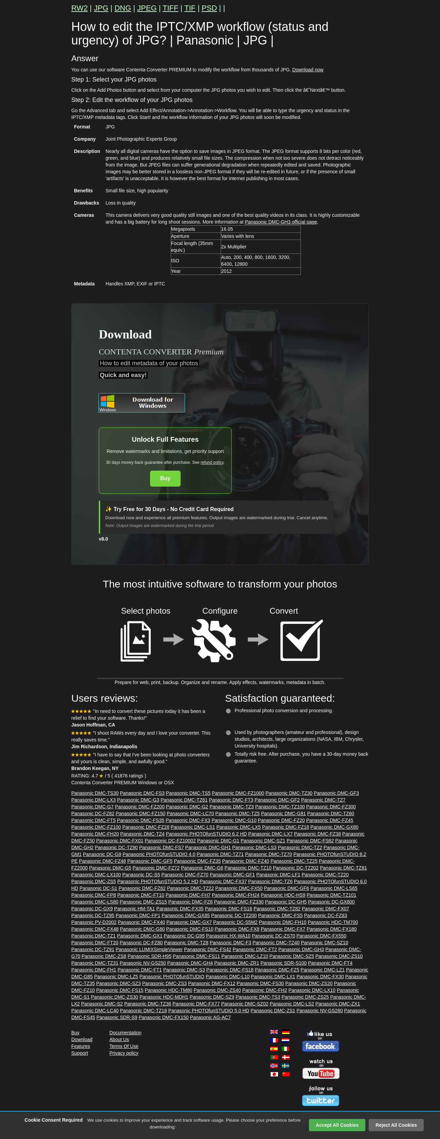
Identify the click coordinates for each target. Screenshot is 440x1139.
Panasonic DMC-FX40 (141, 922)
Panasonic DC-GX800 (331, 902)
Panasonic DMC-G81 (283, 813)
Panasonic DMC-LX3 (93, 800)
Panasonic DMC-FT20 (94, 942)
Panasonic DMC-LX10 (312, 990)
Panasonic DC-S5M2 (235, 922)
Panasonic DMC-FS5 (280, 915)
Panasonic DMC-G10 (234, 820)
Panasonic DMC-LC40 (94, 1010)
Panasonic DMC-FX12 (211, 983)
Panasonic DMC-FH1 (93, 969)
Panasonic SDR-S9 (117, 1017)
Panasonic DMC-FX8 (237, 929)
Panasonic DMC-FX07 (325, 908)
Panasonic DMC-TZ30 (289, 793)
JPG (101, 8)
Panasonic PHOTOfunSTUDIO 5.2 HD (157, 881)
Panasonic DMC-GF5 (149, 861)
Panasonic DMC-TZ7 (323, 800)
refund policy (212, 462)
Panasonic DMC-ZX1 (337, 1003)
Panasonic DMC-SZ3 (118, 983)
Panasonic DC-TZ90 (116, 847)
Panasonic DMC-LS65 (334, 888)
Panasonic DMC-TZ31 (94, 963)
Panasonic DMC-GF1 (232, 874)
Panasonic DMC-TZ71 (220, 854)
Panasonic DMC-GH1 (208, 847)
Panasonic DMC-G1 (218, 840)
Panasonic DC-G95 (184, 936)
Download (81, 1039)
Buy (165, 478)
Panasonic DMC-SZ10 (324, 942)
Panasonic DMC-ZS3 (164, 983)
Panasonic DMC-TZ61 (184, 800)
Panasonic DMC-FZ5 (277, 969)
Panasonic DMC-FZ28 (145, 827)
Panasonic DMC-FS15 (119, 990)
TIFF (170, 8)
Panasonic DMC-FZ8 (190, 902)
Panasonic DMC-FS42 (207, 949)
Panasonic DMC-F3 (230, 942)
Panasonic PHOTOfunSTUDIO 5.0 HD (209, 1010)
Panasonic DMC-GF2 (277, 800)
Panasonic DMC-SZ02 (244, 1003)
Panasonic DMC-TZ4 (142, 834)
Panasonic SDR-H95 (149, 956)
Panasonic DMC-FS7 (161, 847)
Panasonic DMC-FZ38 (317, 834)
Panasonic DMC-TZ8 (186, 942)
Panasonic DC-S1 (98, 888)
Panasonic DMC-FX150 (163, 1017)
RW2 (79, 8)
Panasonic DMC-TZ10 (248, 868)
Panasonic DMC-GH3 (301, 949)
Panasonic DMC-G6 (202, 868)
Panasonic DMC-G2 (187, 806)
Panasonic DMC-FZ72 (156, 868)
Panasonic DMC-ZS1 (273, 1010)
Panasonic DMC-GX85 (186, 915)
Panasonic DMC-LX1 (273, 976)
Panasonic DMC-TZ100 (280, 806)
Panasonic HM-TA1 (134, 908)
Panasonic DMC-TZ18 (143, 1010)
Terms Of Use (124, 1046)
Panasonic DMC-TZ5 (237, 813)
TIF (190, 8)
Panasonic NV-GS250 (143, 963)
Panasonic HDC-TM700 (333, 922)
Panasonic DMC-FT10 (140, 895)
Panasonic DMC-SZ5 (292, 956)
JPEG (147, 8)
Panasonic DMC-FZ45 (329, 820)
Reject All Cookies (396, 1125)
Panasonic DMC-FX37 (223, 881)
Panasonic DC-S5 (141, 874)
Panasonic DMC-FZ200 (139, 806)
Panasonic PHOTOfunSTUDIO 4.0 (159, 854)
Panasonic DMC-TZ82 (277, 908)
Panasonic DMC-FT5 (93, 820)
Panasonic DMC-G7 (92, 806)
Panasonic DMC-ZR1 (236, 963)
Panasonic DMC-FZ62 (142, 888)
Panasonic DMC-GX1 (140, 936)
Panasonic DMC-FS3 (142, 793)
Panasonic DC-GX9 (92, 908)
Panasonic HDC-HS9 (283, 895)
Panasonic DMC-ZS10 (339, 956)
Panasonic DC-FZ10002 (170, 840)
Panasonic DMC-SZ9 (212, 997)
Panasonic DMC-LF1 (278, 874)
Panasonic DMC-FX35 (179, 908)
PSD (209, 8)
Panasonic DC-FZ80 (141, 942)
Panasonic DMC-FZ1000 (238, 793)
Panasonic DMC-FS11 (196, 956)
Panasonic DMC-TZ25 (294, 861)
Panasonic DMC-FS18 (230, 969)
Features (80, 1046)
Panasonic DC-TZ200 (234, 915)
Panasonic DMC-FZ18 (285, 827)
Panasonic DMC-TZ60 (330, 813)
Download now (308, 69)
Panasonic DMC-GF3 (336, 793)
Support (79, 1053)
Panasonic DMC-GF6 (286, 888)
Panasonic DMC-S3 (184, 969)
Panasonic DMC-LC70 (190, 813)
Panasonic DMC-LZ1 (322, 969)
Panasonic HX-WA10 (228, 936)
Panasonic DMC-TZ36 (147, 1003)
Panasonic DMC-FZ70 (184, 874)
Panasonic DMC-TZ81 (343, 868)
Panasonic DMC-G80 (142, 929)
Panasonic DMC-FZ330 (238, 902)
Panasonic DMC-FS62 (310, 840)
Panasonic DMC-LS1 (193, 827)
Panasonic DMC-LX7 (270, 834)
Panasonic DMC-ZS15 (143, 902)
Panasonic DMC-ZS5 (93, 881)
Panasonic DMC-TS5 (188, 793)
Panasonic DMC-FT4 (330, 963)
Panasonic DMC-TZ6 (270, 881)
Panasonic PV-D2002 (93, 922)
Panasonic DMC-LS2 (292, 1003)
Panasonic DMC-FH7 (188, 895)
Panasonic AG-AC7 (210, 1017)
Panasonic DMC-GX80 (334, 827)
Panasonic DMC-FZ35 (197, 861)
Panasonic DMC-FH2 (264, 990)
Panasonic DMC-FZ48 (102, 861)
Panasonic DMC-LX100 (96, 874)
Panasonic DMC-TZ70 (268, 854)
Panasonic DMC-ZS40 (217, 990)
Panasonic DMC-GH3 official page (281, 222)
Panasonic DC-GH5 (286, 902)
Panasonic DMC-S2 (102, 1003)
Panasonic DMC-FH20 (95, 834)
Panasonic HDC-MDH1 (164, 997)
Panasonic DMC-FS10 (189, 929)
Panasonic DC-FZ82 (92, 813)
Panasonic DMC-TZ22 (190, 888)
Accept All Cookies (337, 1125)
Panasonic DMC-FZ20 (281, 820)
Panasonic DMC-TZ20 (325, 874)
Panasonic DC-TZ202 (296, 868)
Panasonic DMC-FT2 (255, 949)
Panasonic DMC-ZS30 (114, 997)
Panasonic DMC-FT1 (139, 969)
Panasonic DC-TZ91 (92, 949)
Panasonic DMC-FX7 (283, 929)
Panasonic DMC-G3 (138, 800)
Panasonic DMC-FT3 (231, 800)
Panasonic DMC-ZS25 (305, 997)
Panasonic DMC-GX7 (189, 922)
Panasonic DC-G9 (102, 854)
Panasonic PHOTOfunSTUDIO (172, 976)
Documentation (125, 1032)
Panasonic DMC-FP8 (93, 895)
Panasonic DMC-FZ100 (96, 827)
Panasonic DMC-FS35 (140, 820)
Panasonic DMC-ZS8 (103, 956)
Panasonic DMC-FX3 (188, 820)
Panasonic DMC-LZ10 (244, 956)
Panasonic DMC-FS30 (260, 983)
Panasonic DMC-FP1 (138, 915)
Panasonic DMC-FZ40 (245, 861)
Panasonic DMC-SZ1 (263, 840)
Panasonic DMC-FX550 (321, 936)
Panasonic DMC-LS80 (94, 902)
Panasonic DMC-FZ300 (331, 806)
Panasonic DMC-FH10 (283, 922)
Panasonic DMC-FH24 (235, 895)
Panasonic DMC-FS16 (228, 908)
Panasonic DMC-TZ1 (93, 936)
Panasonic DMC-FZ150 (140, 813)
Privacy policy (124, 1053)
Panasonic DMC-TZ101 (331, 895)
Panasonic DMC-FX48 (94, 929)
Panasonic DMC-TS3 (258, 997)
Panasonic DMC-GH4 (190, 963)
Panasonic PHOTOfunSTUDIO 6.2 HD (206, 834)
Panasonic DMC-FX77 (196, 1003)
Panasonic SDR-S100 (283, 963)
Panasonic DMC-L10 (228, 976)
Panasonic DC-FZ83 (325, 915)
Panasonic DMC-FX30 (320, 976)
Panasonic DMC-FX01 (119, 840)
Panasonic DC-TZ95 (92, 915)
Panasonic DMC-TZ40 (276, 942)
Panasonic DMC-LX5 (238, 827)
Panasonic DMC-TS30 (94, 793)
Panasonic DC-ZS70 (273, 936)
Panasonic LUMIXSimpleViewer (149, 949)
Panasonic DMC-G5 (110, 868)
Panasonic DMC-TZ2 (300, 847)
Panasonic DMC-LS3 (254, 847)
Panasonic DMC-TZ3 (231, 806)
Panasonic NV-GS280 (319, 1010)
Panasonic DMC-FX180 (331, 929)
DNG (122, 8)
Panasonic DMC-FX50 (238, 888)
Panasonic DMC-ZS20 (308, 983)
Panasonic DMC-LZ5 (116, 976)
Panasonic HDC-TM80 (168, 990)
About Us (119, 1039)
